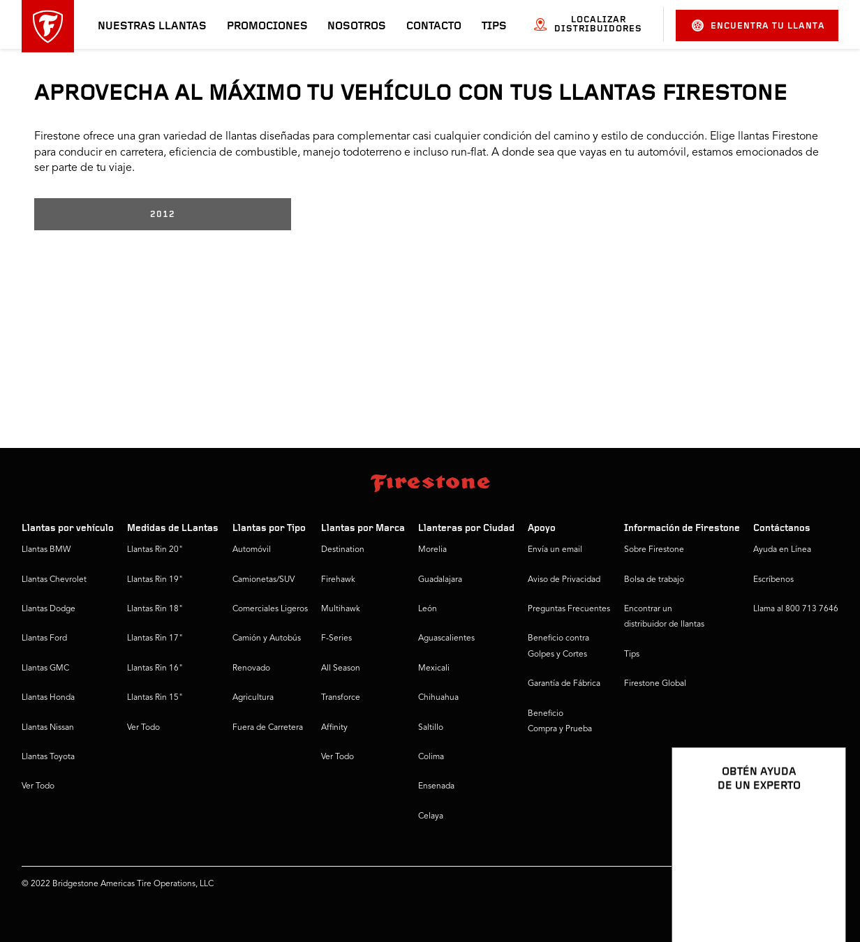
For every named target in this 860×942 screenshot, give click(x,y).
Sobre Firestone (654, 550)
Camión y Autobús (266, 638)
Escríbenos (773, 580)
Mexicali (434, 668)
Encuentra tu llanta (758, 25)
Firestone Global (655, 684)
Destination (342, 550)
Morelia (432, 550)
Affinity (334, 728)
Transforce (340, 698)
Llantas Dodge (48, 609)
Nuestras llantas (152, 26)
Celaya (430, 816)
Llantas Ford (44, 638)
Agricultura (253, 698)
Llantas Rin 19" (155, 580)
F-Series (336, 638)
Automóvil (251, 550)
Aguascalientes (446, 638)
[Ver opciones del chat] (819, 891)
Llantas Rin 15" (155, 698)
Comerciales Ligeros (270, 609)
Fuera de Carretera (267, 728)
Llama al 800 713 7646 (795, 609)
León (427, 609)
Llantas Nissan (48, 728)
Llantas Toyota (48, 757)
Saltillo (430, 728)
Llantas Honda (48, 698)
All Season (340, 668)
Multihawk (340, 609)
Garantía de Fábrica (564, 684)
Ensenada (436, 786)
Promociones (267, 26)
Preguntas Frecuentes (569, 609)
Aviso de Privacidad (564, 580)
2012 (162, 214)
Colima (431, 757)
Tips (494, 26)
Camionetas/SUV (263, 580)
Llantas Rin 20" (155, 550)
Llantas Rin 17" (155, 638)
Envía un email (555, 550)
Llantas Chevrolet (54, 580)
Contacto (433, 26)
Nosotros (356, 26)
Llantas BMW (46, 550)
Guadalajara (440, 580)
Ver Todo (38, 786)
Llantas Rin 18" (155, 609)
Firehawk (338, 580)
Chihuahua (438, 698)
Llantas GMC (45, 668)
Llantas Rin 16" (155, 668)
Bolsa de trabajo (654, 580)
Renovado (251, 668)
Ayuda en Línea (782, 550)
